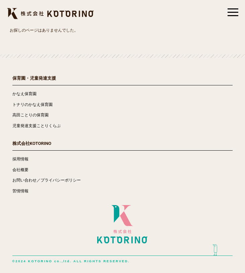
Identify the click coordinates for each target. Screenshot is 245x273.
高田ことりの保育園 (30, 115)
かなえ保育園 (24, 93)
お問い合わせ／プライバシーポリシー (46, 180)
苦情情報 (20, 191)
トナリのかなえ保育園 (32, 104)
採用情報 (20, 159)
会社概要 (20, 169)
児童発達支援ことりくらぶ (36, 125)
